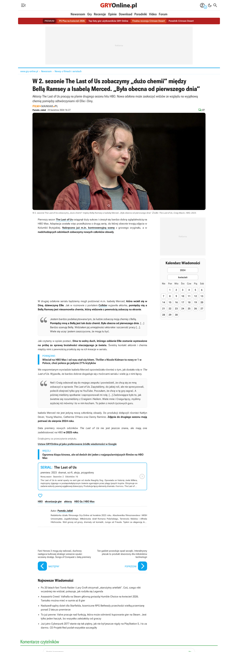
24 (182, 308)
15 (170, 302)
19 (195, 302)
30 (176, 314)
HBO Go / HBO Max (84, 501)
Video (153, 14)
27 (202, 308)
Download (125, 14)
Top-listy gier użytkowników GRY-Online (108, 21)
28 (163, 314)
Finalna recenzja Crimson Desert (150, 21)
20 (202, 302)
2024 (182, 270)
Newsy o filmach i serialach (68, 71)
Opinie (112, 14)
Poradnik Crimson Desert (184, 21)
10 (182, 296)
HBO (40, 501)
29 (170, 314)
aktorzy (68, 501)
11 (189, 296)
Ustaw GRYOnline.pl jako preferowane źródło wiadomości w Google (77, 444)
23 (176, 308)
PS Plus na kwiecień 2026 (69, 21)
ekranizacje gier (53, 501)
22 (170, 308)
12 (195, 296)
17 (182, 302)
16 (176, 302)
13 (202, 296)
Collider (103, 305)
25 (189, 308)
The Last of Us (64, 219)
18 (189, 302)
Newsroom (78, 14)
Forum (163, 14)
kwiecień (182, 277)
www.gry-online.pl (29, 71)
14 (163, 302)
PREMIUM (46, 21)
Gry (89, 14)
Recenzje (100, 14)
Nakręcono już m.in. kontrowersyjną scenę (88, 227)
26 (195, 308)
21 (163, 308)
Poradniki (140, 14)
